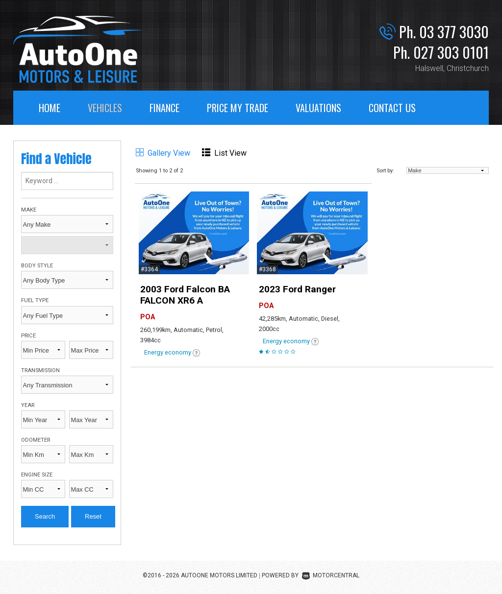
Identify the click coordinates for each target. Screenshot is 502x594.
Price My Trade (237, 107)
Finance (164, 107)
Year (27, 405)
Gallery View (163, 153)
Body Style (37, 265)
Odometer (35, 440)
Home (49, 107)
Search (45, 516)
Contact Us (392, 107)
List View (224, 153)
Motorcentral (330, 575)
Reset (93, 516)
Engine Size (36, 475)
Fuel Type (35, 300)
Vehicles (105, 107)
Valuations (318, 107)
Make (28, 210)
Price (28, 336)
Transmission (40, 370)
